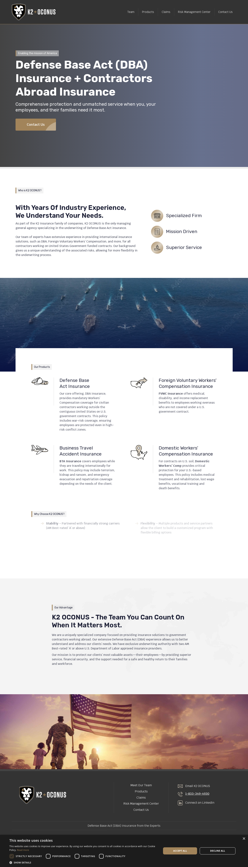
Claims (166, 12)
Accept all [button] (180, 850)
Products (148, 12)
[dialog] (124, 851)
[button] (83, 862)
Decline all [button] (217, 850)
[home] (33, 12)
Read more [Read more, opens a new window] (23, 850)
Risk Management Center (194, 12)
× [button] (243, 838)
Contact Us (225, 12)
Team (130, 12)
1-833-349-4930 (197, 794)
